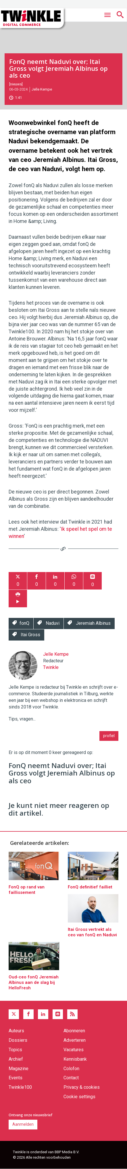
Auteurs (16, 1030)
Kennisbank (75, 1059)
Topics (15, 1049)
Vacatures (73, 1049)
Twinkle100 (20, 1087)
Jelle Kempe (42, 89)
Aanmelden (23, 1124)
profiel (109, 735)
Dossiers (18, 1040)
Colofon (71, 1068)
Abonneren (74, 1030)
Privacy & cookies (81, 1087)
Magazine (18, 1068)
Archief (16, 1059)
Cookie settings (79, 1096)
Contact (71, 1077)
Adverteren (74, 1040)
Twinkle (51, 667)
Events (15, 1077)
